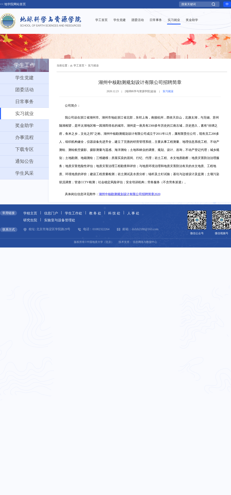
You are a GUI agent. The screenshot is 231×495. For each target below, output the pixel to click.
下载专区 (17, 149)
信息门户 (51, 213)
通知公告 (17, 161)
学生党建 (17, 78)
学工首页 (77, 66)
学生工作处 (73, 213)
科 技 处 (114, 213)
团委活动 (17, 89)
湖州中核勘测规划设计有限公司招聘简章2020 (129, 194)
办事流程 (17, 137)
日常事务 (17, 101)
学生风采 (17, 173)
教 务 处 (95, 213)
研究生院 (30, 220)
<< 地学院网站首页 (13, 4)
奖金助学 (17, 125)
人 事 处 (133, 213)
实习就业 (17, 113)
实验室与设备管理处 (59, 220)
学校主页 (30, 213)
